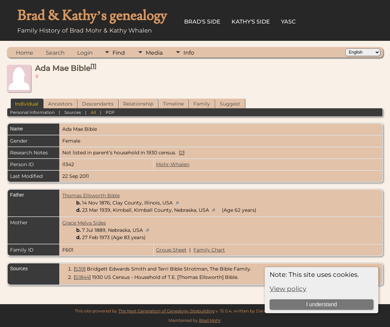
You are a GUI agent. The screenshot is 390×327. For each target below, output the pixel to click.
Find (118, 52)
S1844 (82, 277)
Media (154, 52)
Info (188, 52)
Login (85, 52)
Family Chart (209, 250)
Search (55, 52)
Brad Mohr (210, 320)
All (93, 112)
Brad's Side (202, 21)
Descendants (98, 104)
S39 (79, 269)
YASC (288, 21)
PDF (110, 112)
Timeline (173, 104)
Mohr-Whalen (172, 164)
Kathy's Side (251, 21)
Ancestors (60, 104)
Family (201, 104)
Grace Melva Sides (84, 223)
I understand (321, 304)
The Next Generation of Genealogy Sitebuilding (166, 311)
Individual (26, 104)
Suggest (230, 104)
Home (24, 52)
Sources (72, 112)
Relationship (138, 104)
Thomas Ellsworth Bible (91, 195)
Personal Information (32, 112)
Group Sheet (171, 250)
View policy (288, 289)
